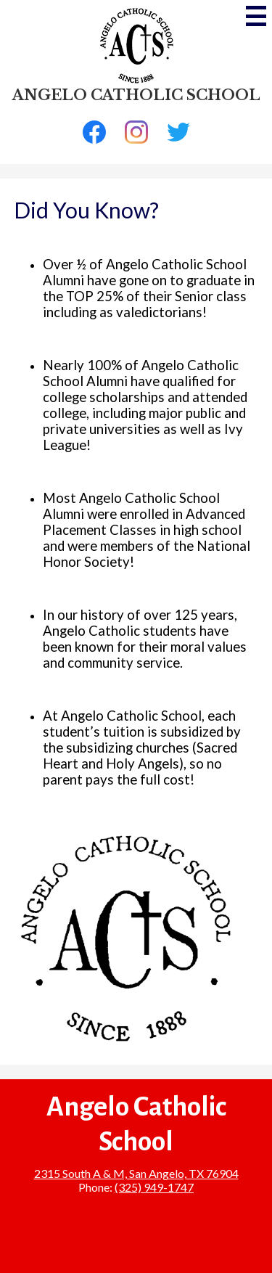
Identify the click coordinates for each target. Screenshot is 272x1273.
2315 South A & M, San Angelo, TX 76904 (136, 1173)
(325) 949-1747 (154, 1187)
